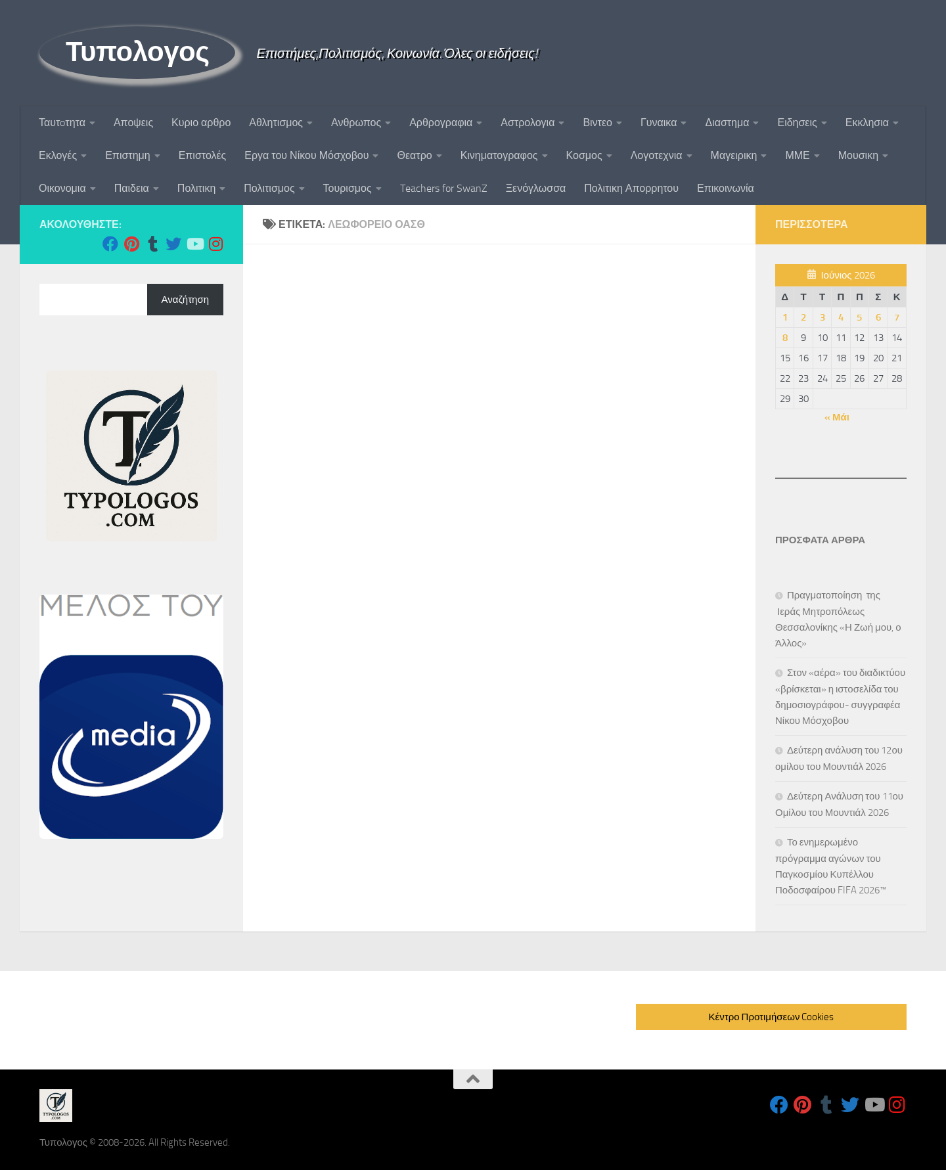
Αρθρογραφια (440, 122)
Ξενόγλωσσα (536, 188)
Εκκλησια (867, 122)
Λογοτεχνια (657, 155)
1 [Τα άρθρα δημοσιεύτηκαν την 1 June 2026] (785, 317)
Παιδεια (131, 188)
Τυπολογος (137, 51)
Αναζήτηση (185, 299)
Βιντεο (597, 122)
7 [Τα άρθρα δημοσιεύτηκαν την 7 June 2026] (896, 317)
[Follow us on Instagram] (215, 244)
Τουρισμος (347, 188)
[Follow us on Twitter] (173, 244)
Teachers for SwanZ (443, 188)
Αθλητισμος (276, 122)
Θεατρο (414, 155)
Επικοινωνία (725, 188)
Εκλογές (58, 155)
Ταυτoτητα (62, 122)
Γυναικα (659, 122)
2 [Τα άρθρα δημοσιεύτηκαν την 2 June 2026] (803, 317)
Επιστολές (203, 155)
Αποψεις (133, 122)
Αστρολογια (527, 122)
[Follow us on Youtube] (194, 244)
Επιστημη (127, 155)
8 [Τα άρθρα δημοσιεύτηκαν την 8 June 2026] (785, 338)
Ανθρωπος (356, 122)
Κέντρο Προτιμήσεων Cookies (771, 1017)
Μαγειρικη (734, 155)
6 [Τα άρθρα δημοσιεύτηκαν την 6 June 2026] (878, 317)
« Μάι (836, 417)
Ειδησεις (797, 122)
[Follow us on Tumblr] (152, 244)
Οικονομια (62, 188)
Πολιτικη (196, 188)
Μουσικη (858, 155)
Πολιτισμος (269, 188)
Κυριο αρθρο (201, 122)
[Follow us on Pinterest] (131, 244)
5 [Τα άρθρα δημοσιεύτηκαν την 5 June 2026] (859, 317)
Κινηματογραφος (499, 155)
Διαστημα (727, 122)
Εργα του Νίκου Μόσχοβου (306, 155)
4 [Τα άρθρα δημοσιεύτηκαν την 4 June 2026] (841, 317)
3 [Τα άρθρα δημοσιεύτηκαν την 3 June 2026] (822, 317)
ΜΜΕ (797, 155)
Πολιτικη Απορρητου (631, 188)
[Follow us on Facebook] (110, 244)
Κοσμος (584, 155)
